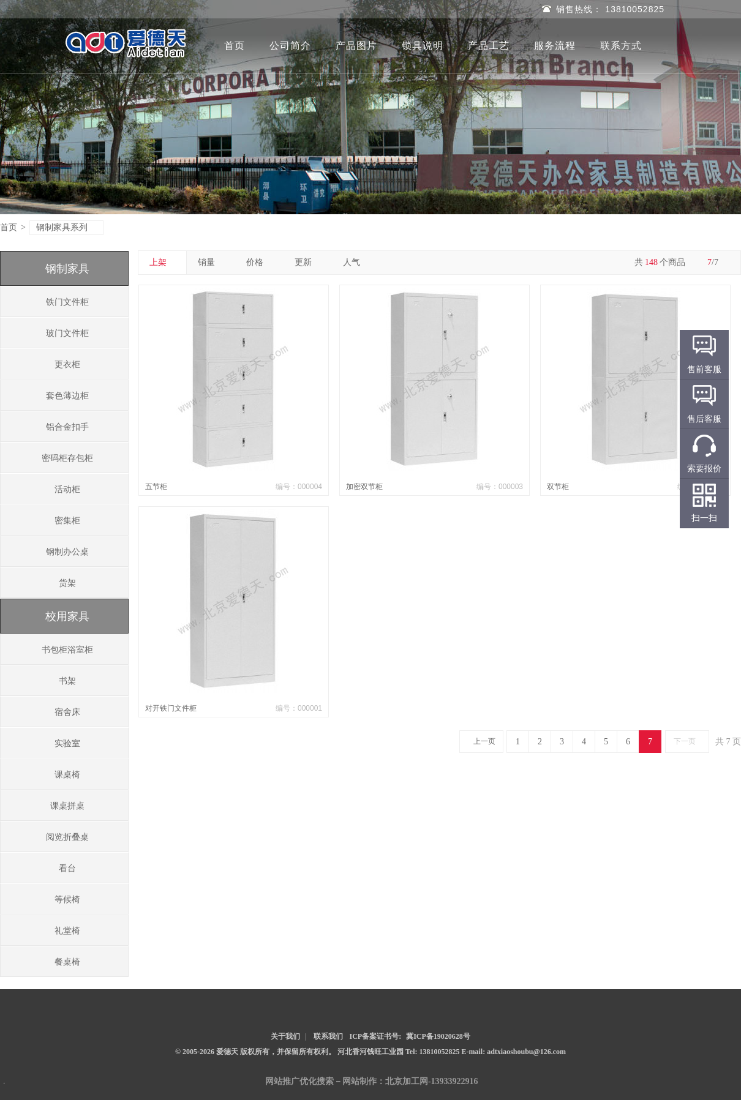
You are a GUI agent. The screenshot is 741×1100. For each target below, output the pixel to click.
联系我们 (328, 1036)
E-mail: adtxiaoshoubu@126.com (514, 1051)
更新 (308, 262)
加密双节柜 (364, 486)
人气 (356, 262)
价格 (259, 262)
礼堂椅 (67, 930)
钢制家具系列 (67, 227)
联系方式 (621, 45)
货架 (67, 583)
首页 (234, 45)
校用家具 (67, 616)
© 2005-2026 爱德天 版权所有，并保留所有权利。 (255, 1051)
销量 (211, 262)
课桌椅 (67, 774)
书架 (67, 681)
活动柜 (67, 489)
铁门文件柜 (67, 302)
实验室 (67, 743)
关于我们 (285, 1036)
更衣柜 (67, 364)
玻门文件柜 (67, 333)
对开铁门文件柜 (171, 708)
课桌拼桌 (67, 805)
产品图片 (356, 45)
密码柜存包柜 (67, 458)
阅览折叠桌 (67, 837)
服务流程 (555, 45)
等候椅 (67, 899)
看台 (67, 868)
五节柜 (156, 486)
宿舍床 (67, 712)
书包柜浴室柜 (67, 649)
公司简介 (290, 45)
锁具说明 (422, 45)
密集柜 (67, 520)
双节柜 (558, 486)
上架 (162, 262)
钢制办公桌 (67, 551)
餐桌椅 (67, 962)
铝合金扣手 (67, 427)
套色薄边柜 (67, 395)
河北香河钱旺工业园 (371, 1051)
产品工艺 (489, 45)
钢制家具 (67, 269)
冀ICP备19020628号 (438, 1036)
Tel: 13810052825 (433, 1051)
